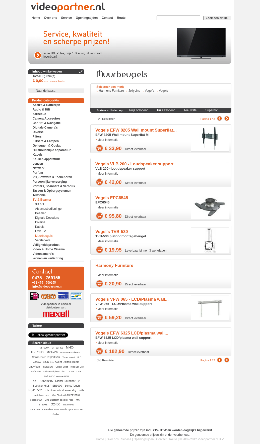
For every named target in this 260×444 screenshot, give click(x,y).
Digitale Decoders (47, 217)
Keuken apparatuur (46, 159)
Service (66, 18)
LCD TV (40, 231)
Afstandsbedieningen (49, 208)
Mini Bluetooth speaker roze (59, 400)
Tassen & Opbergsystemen (52, 190)
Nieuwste (190, 110)
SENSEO (48, 366)
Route (121, 18)
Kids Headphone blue (54, 371)
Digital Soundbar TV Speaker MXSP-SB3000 (56, 383)
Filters (37, 136)
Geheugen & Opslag (47, 145)
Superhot (211, 110)
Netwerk (38, 168)
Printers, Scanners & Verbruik (54, 186)
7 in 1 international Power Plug (61, 390)
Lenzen (38, 163)
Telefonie (39, 195)
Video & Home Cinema (49, 249)
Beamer (40, 213)
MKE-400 (52, 352)
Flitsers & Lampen (46, 141)
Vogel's (149, 90)
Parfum (38, 172)
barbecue (39, 114)
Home (36, 18)
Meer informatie (107, 140)
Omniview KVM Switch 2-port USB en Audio (62, 411)
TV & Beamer (42, 199)
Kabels (37, 154)
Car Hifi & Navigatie (46, 123)
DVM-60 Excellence (70, 352)
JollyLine (134, 90)
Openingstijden (87, 18)
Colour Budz (61, 367)
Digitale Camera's (45, 127)
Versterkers (42, 240)
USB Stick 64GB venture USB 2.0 (57, 376)
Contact (107, 18)
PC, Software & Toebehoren (52, 177)
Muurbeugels (43, 236)
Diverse (38, 132)
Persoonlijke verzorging (50, 181)
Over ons (50, 18)
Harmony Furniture (111, 90)
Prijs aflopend (166, 110)
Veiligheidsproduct (46, 245)
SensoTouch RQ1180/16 (46, 357)
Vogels (163, 90)
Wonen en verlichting (48, 258)
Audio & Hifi (41, 109)
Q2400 (55, 404)
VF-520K (44, 347)
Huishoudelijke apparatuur (52, 150)
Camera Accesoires (46, 118)
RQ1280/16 (45, 380)
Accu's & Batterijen (46, 105)
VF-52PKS (57, 347)
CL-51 (71, 371)
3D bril (39, 204)
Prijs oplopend (138, 110)
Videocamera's (43, 254)
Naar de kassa (45, 90)
